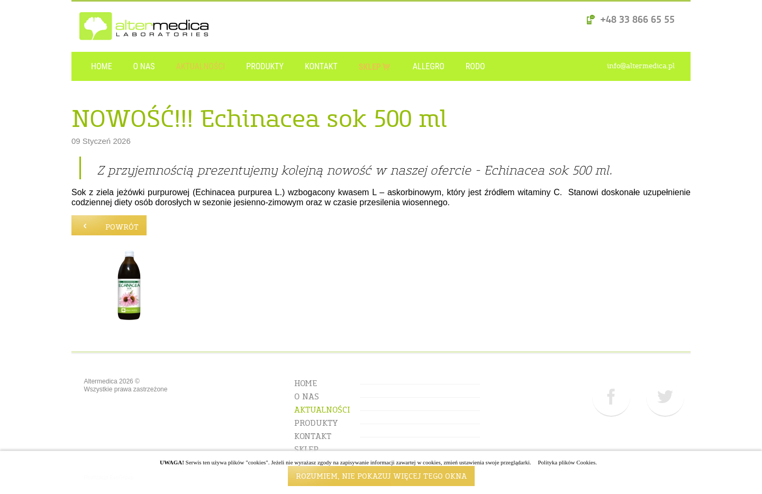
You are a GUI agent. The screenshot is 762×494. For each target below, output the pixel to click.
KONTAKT (321, 66)
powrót (109, 224)
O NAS (144, 66)
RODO (475, 66)
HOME (101, 66)
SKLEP (375, 62)
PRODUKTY (265, 66)
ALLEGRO (428, 66)
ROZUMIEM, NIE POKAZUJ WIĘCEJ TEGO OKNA (381, 477)
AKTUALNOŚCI (200, 66)
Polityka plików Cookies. (567, 462)
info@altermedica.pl (641, 66)
